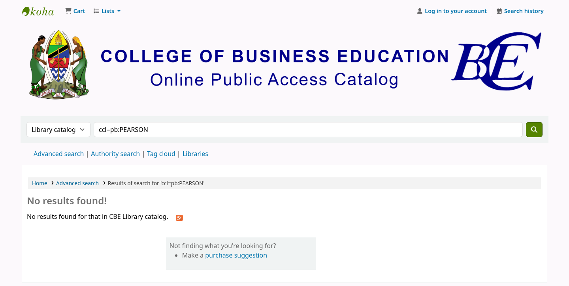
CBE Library (42, 11)
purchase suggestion (236, 255)
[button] (75, 11)
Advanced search (59, 153)
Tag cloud (161, 153)
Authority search (115, 153)
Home (39, 183)
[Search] (534, 129)
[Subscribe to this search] (179, 217)
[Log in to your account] (451, 11)
